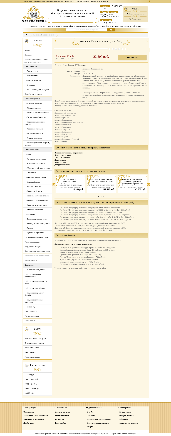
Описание (82, 65)
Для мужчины (60, 160)
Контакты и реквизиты (99, 1)
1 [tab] (98, 196)
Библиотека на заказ (32, 357)
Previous (54, 184)
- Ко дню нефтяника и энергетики (34, 301)
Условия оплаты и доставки (35, 416)
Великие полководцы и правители (68, 153)
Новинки (28, 55)
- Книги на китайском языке (36, 200)
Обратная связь (62, 416)
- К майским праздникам (35, 270)
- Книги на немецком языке (36, 205)
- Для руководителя (33, 80)
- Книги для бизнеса (33, 191)
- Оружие (29, 228)
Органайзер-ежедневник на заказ (37, 256)
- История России (32, 182)
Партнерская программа (98, 423)
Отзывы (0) (72, 65)
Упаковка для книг (32, 316)
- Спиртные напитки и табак (36, 237)
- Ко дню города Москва (35, 288)
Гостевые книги (31, 260)
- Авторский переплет (34, 129)
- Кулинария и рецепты (34, 233)
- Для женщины (31, 71)
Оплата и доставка (82, 1)
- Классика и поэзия (33, 187)
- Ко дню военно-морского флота (36, 282)
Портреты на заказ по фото (35, 338)
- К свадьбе (30, 85)
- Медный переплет (33, 108)
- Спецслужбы (31, 173)
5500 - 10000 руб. (31, 379)
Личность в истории (62, 155)
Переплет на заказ (32, 348)
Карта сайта (60, 423)
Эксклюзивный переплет (79, 434)
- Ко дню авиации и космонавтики (33, 275)
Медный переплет (60, 434)
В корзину (132, 57)
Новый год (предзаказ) (33, 94)
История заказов (126, 416)
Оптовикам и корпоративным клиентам (48, 1)
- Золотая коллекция (33, 138)
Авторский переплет (99, 434)
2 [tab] (101, 196)
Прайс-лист (69, 1)
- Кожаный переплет (33, 103)
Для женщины (60, 162)
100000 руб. (29, 393)
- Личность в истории (34, 210)
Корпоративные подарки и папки (37, 251)
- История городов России (35, 177)
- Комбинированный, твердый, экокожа (37, 144)
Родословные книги (32, 242)
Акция (27, 50)
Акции (90, 427)
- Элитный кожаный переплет (37, 113)
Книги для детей (31, 311)
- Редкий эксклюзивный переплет (35, 123)
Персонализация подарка (34, 343)
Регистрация (135, 19)
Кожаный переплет (62, 157)
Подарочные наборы (33, 247)
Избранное (123, 419)
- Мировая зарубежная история (37, 168)
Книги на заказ (30, 352)
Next (148, 184)
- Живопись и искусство (35, 164)
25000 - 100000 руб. (32, 389)
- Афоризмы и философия (35, 159)
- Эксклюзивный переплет (35, 117)
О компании (28, 412)
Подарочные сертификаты (99, 419)
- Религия (29, 154)
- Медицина (30, 214)
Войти (135, 9)
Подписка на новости (128, 423)
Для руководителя (62, 165)
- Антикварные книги (34, 133)
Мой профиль (125, 412)
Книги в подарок (129, 434)
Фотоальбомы (30, 321)
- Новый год (30, 307)
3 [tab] (103, 196)
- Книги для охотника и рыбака (37, 224)
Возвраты (59, 419)
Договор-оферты (62, 412)
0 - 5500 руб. (29, 375)
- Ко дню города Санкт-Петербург (34, 294)
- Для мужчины (31, 76)
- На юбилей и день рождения (37, 90)
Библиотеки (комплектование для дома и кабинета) (36, 61)
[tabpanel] (70, 185)
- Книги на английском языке (37, 196)
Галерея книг (27, 1)
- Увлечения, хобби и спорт (36, 219)
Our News (91, 412)
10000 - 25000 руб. (32, 384)
